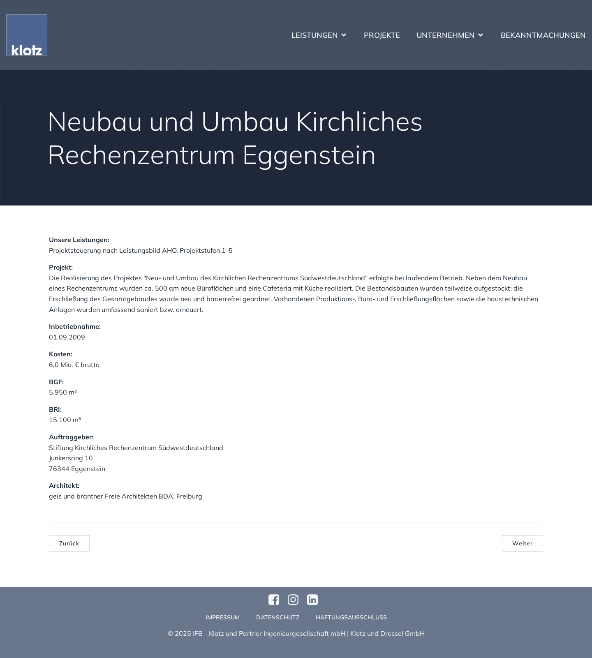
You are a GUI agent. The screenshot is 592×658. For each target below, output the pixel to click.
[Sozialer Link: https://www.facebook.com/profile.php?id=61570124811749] (277, 600)
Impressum (223, 617)
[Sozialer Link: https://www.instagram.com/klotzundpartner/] (296, 600)
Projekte (382, 35)
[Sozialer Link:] (315, 600)
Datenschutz (277, 617)
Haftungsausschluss (351, 617)
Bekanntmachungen (543, 35)
